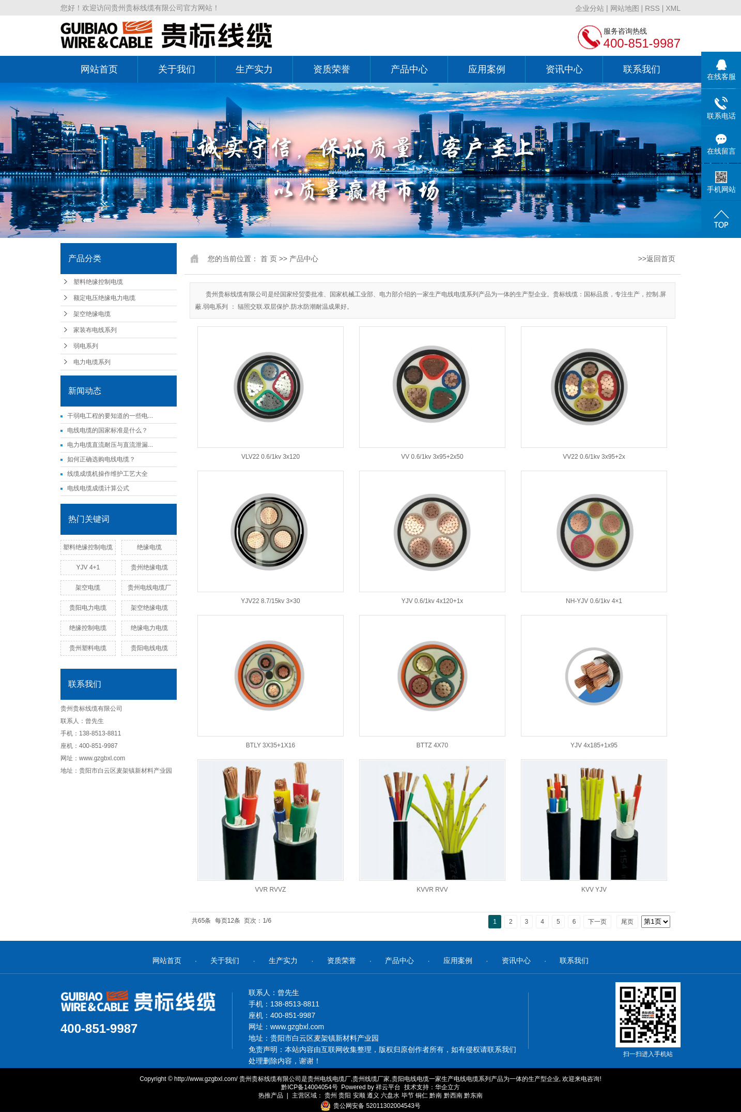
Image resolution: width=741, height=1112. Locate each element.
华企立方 (447, 1087)
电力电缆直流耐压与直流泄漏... (110, 444)
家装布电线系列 (95, 330)
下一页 (597, 921)
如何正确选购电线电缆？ (101, 459)
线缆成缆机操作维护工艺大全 (107, 473)
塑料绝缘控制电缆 (98, 281)
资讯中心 (564, 69)
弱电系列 (85, 346)
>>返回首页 (656, 258)
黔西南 (453, 1095)
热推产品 (270, 1095)
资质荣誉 (331, 69)
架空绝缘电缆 (92, 314)
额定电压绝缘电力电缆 (104, 298)
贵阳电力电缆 (87, 607)
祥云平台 (388, 1087)
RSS (652, 8)
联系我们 (641, 69)
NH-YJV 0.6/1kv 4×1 (594, 601)
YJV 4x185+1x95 (594, 745)
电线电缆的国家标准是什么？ (107, 430)
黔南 (435, 1095)
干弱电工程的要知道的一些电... (110, 415)
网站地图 (624, 8)
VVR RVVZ (270, 889)
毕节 (408, 1095)
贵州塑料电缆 (87, 648)
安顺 (359, 1095)
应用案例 (486, 69)
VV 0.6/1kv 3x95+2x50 (432, 456)
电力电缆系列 (92, 362)
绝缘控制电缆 (87, 628)
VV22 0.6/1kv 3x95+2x (594, 456)
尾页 (627, 921)
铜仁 (421, 1095)
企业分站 (589, 8)
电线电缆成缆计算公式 (98, 488)
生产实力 (254, 69)
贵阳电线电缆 (149, 648)
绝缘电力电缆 (149, 628)
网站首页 (99, 69)
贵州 (331, 1095)
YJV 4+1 (88, 567)
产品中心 (409, 69)
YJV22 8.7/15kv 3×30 (270, 601)
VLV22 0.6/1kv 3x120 (270, 456)
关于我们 (176, 69)
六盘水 (390, 1095)
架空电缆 (87, 587)
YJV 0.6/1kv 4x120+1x (433, 601)
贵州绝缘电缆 (149, 567)
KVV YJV (594, 889)
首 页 (268, 258)
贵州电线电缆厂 (149, 587)
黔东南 (473, 1095)
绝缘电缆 (149, 547)
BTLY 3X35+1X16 (270, 745)
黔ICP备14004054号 (309, 1087)
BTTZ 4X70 (432, 745)
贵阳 (344, 1095)
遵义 (373, 1095)
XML (673, 8)
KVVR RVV (431, 889)
